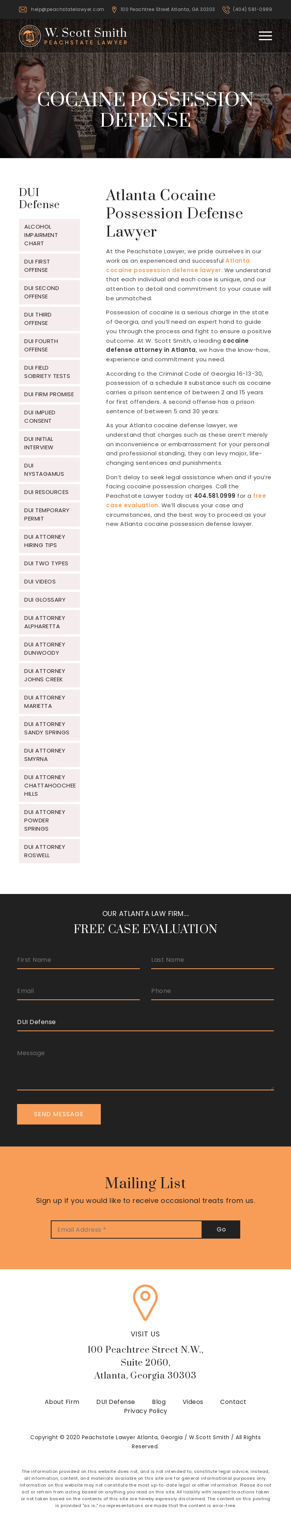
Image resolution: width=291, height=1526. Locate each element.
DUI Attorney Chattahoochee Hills (50, 785)
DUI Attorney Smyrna (44, 755)
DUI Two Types (46, 563)
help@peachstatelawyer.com (68, 9)
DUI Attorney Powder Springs (44, 820)
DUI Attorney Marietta (44, 701)
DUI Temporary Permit (47, 514)
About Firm (62, 1401)
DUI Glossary (45, 600)
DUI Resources (46, 492)
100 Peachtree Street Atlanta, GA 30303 (167, 9)
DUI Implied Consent (40, 416)
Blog (159, 1401)
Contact (233, 1401)
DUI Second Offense (41, 292)
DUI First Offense (37, 265)
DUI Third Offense (38, 319)
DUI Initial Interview (39, 443)
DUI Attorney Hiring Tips (44, 541)
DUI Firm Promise (49, 394)
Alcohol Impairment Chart (41, 235)
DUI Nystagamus (44, 469)
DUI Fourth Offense (41, 345)
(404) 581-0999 (252, 9)
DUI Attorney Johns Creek (44, 675)
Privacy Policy (145, 1411)
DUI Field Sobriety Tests (47, 372)
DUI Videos (40, 581)
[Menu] (261, 36)
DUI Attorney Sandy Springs (47, 728)
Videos (193, 1401)
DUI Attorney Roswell (44, 851)
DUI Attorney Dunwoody (44, 648)
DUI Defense (115, 1401)
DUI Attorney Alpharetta (44, 622)
